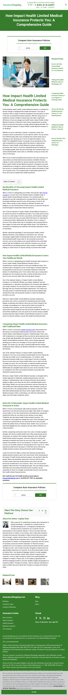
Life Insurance (7, 629)
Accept (34, 692)
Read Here (12, 688)
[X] (42, 510)
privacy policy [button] (58, 686)
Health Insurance (8, 623)
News (37, 604)
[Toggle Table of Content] (18, 181)
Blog (36, 601)
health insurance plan (28, 330)
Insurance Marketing (9, 607)
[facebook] (36, 618)
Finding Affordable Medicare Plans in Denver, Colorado (58, 127)
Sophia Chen (23, 519)
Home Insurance (8, 620)
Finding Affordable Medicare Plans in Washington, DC (58, 82)
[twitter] (40, 618)
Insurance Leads (8, 604)
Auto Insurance (7, 617)
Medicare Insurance (9, 626)
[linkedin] (48, 618)
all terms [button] (5, 688)
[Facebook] (39, 510)
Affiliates (6, 601)
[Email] (45, 513)
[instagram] (44, 618)
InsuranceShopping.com (10, 478)
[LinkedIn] (45, 510)
